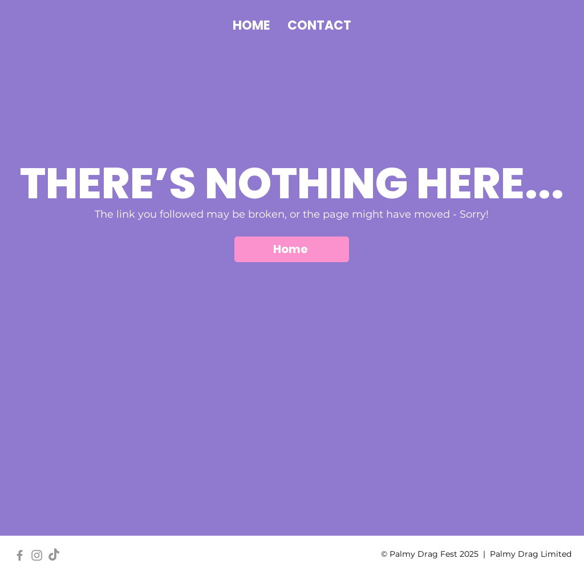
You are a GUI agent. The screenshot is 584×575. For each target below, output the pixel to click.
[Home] (291, 249)
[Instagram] (37, 555)
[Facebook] (20, 555)
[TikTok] (54, 555)
